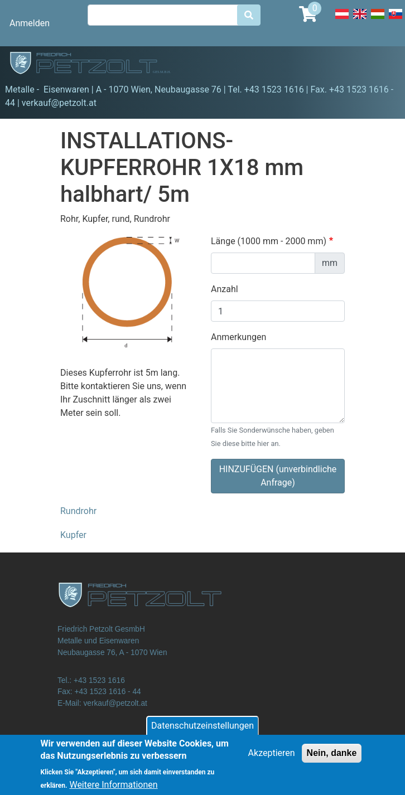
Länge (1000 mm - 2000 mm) (268, 241)
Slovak (395, 20)
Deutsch (342, 20)
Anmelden (29, 23)
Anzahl (224, 289)
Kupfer (73, 535)
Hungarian (377, 20)
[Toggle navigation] (380, 65)
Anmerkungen (238, 337)
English (360, 20)
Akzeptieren (271, 758)
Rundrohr (78, 511)
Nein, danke (332, 758)
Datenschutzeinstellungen (202, 730)
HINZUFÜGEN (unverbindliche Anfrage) (278, 476)
